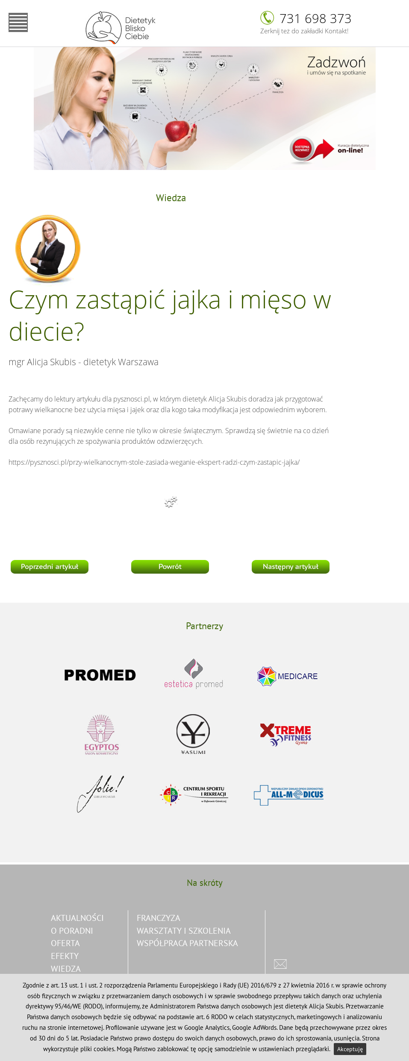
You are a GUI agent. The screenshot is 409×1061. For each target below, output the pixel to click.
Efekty (65, 955)
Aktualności (77, 917)
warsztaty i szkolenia (184, 930)
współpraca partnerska (187, 943)
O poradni (72, 930)
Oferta (65, 943)
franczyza (158, 917)
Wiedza (66, 968)
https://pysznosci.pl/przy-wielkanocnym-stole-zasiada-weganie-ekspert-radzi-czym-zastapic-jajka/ (154, 462)
